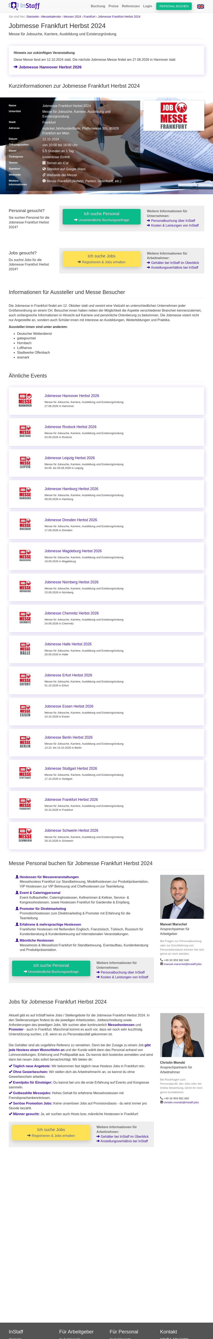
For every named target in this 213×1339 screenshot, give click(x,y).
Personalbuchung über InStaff (171, 220)
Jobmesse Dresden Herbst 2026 (71, 520)
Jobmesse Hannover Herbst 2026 (48, 67)
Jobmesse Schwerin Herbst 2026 (71, 830)
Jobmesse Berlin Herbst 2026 (69, 737)
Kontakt (168, 1331)
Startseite (32, 16)
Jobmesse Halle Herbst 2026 (68, 644)
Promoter (16, 1029)
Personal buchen (174, 6)
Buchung (98, 6)
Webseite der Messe (59, 175)
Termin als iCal (55, 163)
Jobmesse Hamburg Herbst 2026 (71, 489)
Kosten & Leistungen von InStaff (173, 225)
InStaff (16, 1331)
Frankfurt (89, 16)
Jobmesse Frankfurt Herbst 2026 (71, 800)
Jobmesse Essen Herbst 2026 (69, 706)
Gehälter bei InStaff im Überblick (173, 263)
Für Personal (124, 1331)
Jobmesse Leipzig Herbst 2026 (70, 458)
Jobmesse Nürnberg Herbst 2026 (71, 582)
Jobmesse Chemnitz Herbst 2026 (72, 613)
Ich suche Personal (101, 216)
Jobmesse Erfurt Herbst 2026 (68, 675)
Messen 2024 (72, 16)
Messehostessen (121, 1025)
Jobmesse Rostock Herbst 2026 (70, 427)
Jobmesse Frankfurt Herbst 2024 (119, 16)
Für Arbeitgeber (76, 1331)
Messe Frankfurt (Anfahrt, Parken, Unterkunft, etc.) (81, 181)
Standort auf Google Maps (63, 169)
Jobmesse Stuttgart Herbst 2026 (71, 768)
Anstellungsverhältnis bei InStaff (172, 267)
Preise (114, 6)
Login (147, 6)
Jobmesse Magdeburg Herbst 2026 (73, 551)
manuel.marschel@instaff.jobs (183, 964)
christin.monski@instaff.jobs (181, 1102)
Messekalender (51, 16)
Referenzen (131, 6)
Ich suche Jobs (101, 259)
